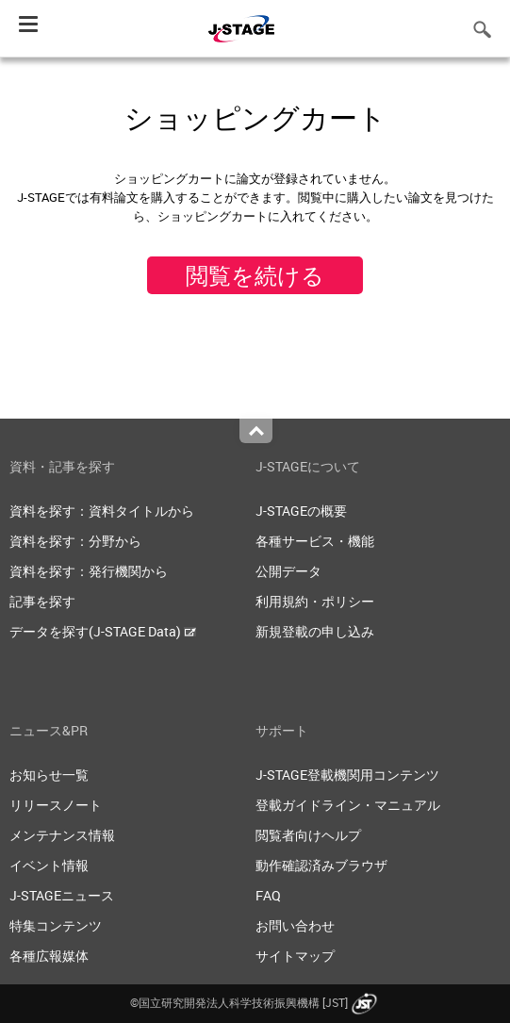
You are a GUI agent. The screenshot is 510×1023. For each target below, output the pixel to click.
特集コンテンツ (55, 925)
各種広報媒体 (49, 956)
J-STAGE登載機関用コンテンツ (347, 775)
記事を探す (42, 601)
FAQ (268, 895)
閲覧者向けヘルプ (308, 835)
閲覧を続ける (255, 275)
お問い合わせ (295, 925)
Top (255, 431)
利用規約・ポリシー (314, 601)
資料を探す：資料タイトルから (101, 511)
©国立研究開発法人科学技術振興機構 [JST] (255, 1002)
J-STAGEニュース (61, 895)
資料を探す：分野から (75, 541)
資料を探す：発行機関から (88, 571)
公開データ (288, 571)
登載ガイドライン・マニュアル (347, 805)
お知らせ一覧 (49, 775)
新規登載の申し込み (314, 631)
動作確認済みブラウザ (321, 865)
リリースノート (55, 805)
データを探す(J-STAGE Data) (102, 631)
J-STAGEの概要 (301, 511)
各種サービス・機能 (314, 541)
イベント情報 (49, 865)
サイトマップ (295, 956)
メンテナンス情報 (62, 835)
